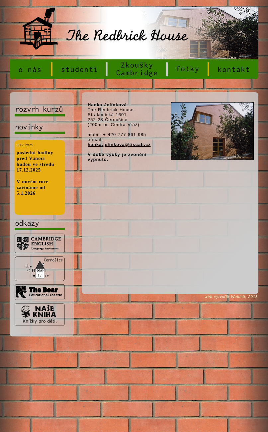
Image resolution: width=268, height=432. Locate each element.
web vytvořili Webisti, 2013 (231, 297)
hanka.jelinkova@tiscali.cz (119, 144)
